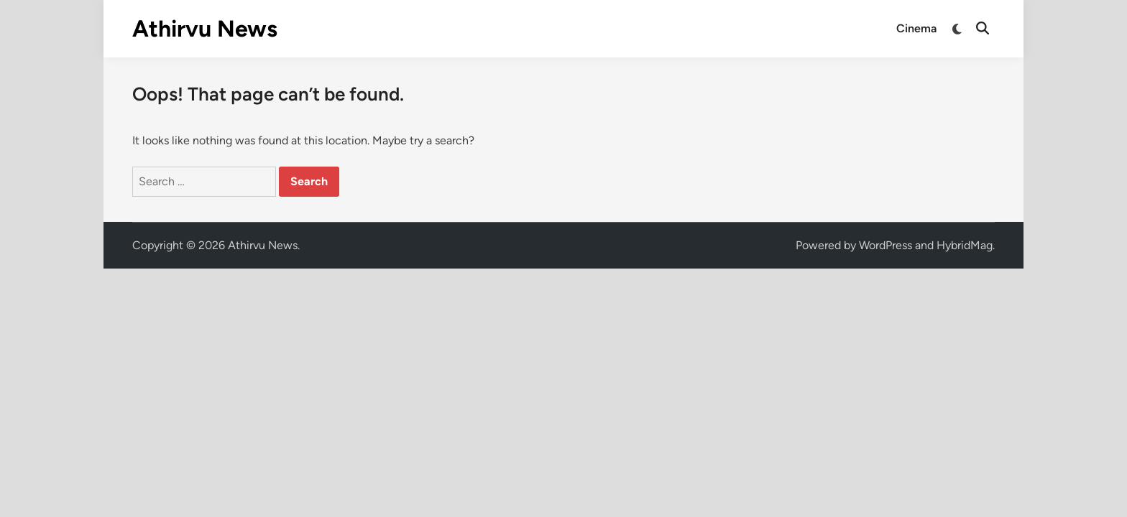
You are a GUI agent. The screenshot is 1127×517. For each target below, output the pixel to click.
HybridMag (965, 245)
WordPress (885, 245)
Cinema (916, 28)
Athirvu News (204, 28)
